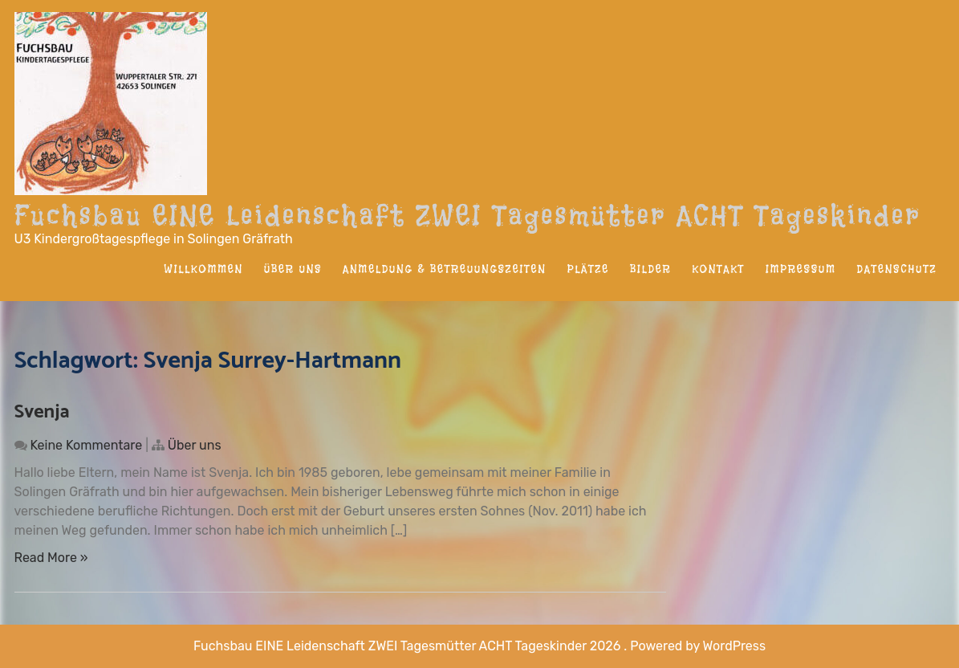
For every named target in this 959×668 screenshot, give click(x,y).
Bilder (650, 269)
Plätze (588, 269)
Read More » (51, 557)
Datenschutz (897, 269)
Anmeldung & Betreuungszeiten (444, 269)
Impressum (801, 269)
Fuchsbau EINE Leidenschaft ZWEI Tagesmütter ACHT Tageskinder (467, 215)
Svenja (42, 412)
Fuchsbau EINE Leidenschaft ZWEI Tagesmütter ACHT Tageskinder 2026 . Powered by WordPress (479, 646)
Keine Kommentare (86, 445)
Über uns (293, 269)
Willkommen (204, 269)
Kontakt (718, 269)
